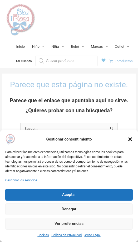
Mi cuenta (24, 61)
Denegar (69, 209)
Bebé (75, 46)
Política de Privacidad (66, 235)
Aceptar (69, 194)
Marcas (97, 46)
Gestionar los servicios (21, 180)
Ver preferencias (69, 223)
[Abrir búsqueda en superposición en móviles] (66, 61)
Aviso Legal (92, 235)
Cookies (43, 235)
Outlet (119, 46)
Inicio (20, 46)
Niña (55, 46)
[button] (130, 139)
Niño (36, 46)
